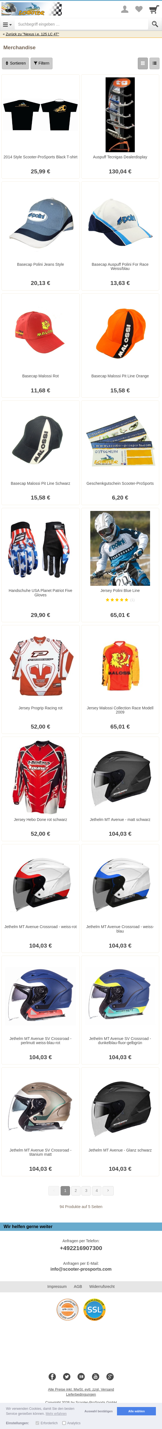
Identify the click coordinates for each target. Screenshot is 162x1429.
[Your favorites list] (138, 9)
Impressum (57, 1286)
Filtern (41, 63)
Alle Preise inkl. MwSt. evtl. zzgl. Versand (81, 1389)
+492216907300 (81, 1248)
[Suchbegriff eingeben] (81, 24)
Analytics (74, 1423)
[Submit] (155, 24)
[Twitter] (66, 1377)
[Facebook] (52, 1377)
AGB (78, 1286)
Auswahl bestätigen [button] (98, 1411)
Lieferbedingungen (81, 1394)
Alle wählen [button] (136, 1411)
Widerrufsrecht (101, 1286)
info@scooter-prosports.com (80, 1269)
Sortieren (15, 63)
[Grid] (143, 63)
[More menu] (124, 9)
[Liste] (154, 63)
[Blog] (81, 1377)
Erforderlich (49, 1423)
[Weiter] (108, 1191)
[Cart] (154, 9)
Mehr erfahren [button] (56, 1414)
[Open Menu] (7, 24)
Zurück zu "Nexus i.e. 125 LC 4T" (32, 34)
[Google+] (110, 1377)
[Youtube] (95, 1377)
